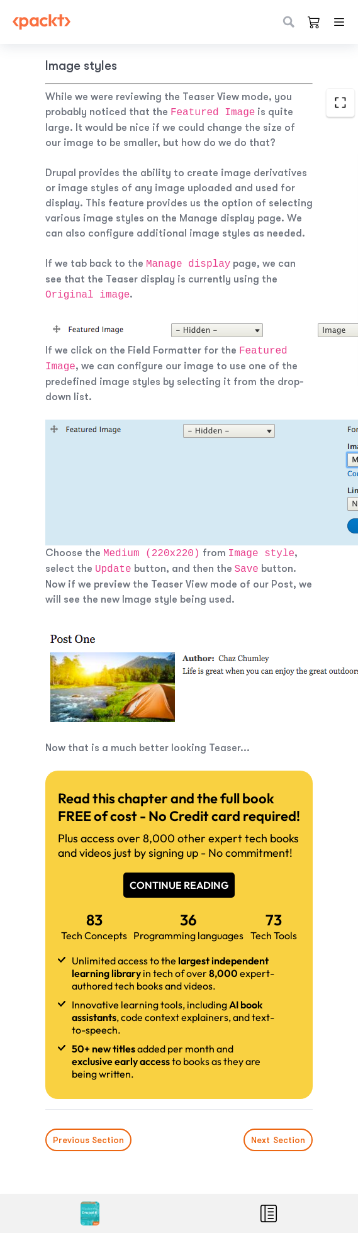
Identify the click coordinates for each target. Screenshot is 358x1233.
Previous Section (88, 1140)
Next (278, 1140)
